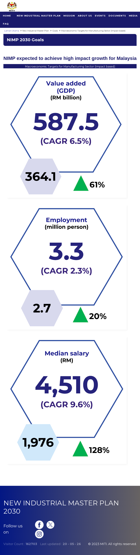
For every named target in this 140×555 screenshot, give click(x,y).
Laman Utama (11, 30)
